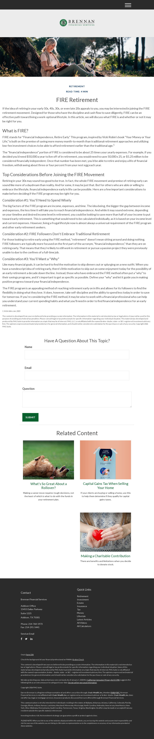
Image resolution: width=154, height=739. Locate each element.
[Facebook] (21, 639)
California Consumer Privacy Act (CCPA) (103, 680)
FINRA (113, 693)
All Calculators (84, 626)
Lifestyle (81, 616)
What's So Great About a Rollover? (48, 486)
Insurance (82, 606)
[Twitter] (26, 639)
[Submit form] (30, 417)
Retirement (82, 596)
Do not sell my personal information (82, 683)
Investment (83, 599)
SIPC (118, 693)
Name (28, 347)
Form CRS (30, 655)
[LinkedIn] (31, 639)
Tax (78, 609)
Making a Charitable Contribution (105, 556)
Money (80, 612)
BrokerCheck (78, 659)
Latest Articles (84, 619)
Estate (80, 602)
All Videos (82, 622)
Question (28, 388)
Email (28, 368)
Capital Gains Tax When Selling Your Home (105, 485)
